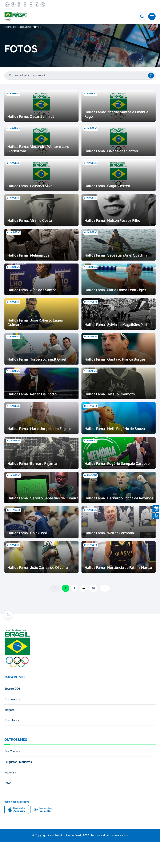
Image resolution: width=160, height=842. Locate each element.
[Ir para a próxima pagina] (104, 588)
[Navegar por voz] (155, 516)
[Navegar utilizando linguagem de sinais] (155, 508)
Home (8, 27)
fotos (37, 27)
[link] (6, 4)
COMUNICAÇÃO (23, 27)
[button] (142, 16)
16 (93, 588)
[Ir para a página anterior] (55, 588)
